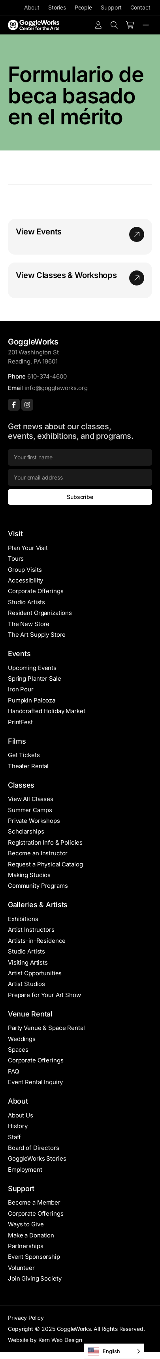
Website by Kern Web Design (45, 1339)
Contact (140, 7)
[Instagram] (27, 405)
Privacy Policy (26, 1317)
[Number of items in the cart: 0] (130, 25)
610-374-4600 (46, 376)
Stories (57, 7)
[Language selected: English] (114, 1351)
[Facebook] (14, 405)
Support (111, 7)
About (32, 7)
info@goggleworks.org (55, 388)
